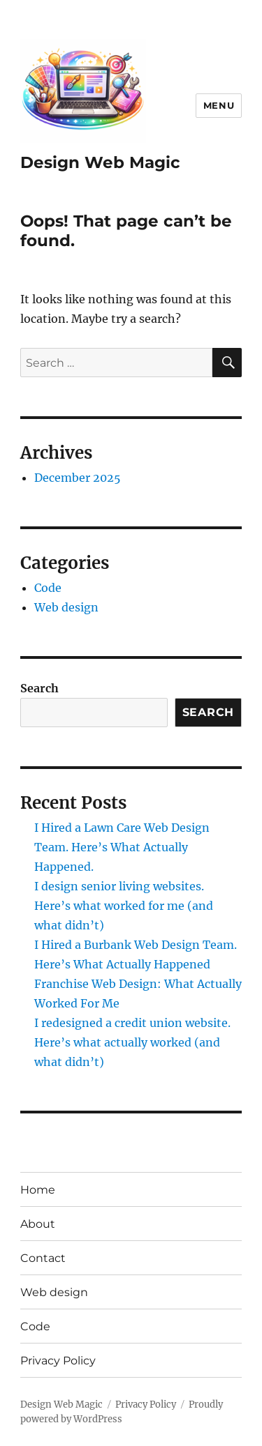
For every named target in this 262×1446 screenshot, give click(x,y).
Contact (43, 1258)
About (37, 1224)
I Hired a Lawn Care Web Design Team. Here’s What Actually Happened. (122, 847)
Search (39, 688)
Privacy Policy (58, 1360)
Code (47, 588)
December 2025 (77, 478)
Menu (218, 105)
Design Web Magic (100, 162)
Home (37, 1189)
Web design (66, 607)
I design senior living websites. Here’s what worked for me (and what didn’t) (123, 905)
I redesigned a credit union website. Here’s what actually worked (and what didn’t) (132, 1042)
